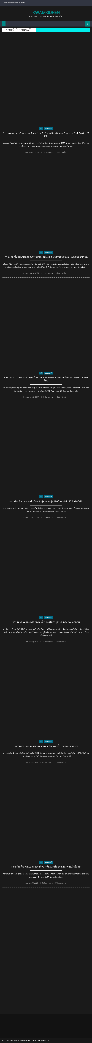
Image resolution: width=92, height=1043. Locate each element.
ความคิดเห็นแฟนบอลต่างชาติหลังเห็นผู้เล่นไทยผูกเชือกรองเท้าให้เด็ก (46, 866)
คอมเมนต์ (48, 128)
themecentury (43, 1040)
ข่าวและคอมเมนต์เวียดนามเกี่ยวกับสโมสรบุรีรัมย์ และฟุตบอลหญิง (46, 622)
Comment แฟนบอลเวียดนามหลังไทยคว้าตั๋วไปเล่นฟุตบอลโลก (46, 746)
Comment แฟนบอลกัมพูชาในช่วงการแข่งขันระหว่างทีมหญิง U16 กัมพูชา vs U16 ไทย (46, 379)
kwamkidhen (46, 12)
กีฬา (41, 128)
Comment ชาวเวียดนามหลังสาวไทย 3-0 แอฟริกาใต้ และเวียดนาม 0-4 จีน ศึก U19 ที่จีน (46, 135)
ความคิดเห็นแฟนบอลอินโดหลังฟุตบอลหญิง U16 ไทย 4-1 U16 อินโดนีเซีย (46, 501)
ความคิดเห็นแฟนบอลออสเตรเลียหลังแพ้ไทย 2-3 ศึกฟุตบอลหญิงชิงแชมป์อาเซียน (46, 256)
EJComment (48, 152)
